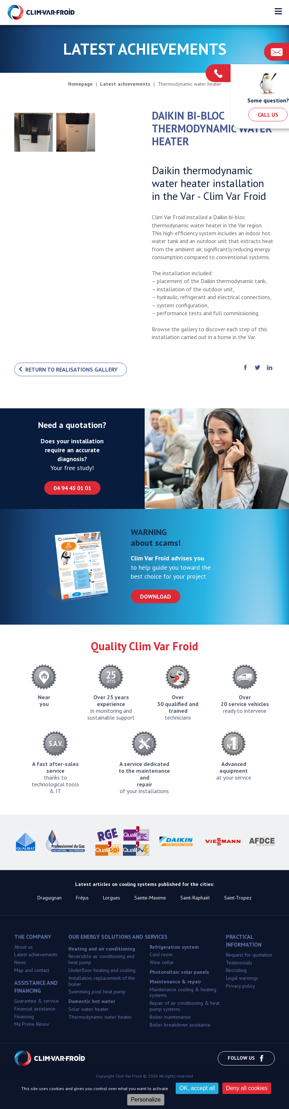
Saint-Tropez (238, 897)
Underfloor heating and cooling (101, 970)
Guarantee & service (36, 1001)
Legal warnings (242, 978)
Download (155, 596)
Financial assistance (34, 1008)
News (20, 962)
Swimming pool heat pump (97, 991)
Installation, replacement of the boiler (101, 981)
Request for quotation (249, 955)
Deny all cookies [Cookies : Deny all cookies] (247, 1088)
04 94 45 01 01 (72, 488)
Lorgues (111, 897)
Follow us (246, 1058)
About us (23, 947)
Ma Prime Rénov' (32, 1024)
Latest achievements (36, 954)
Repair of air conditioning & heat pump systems (185, 1006)
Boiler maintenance (170, 1017)
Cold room (161, 954)
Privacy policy (240, 986)
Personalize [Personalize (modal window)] (146, 1100)
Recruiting (236, 970)
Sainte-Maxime (150, 897)
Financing (24, 1016)
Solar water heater (88, 1009)
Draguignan (49, 897)
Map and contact (31, 970)
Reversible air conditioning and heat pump (101, 959)
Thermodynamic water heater (100, 1017)
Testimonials (239, 962)
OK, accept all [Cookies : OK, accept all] (197, 1088)
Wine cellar (162, 962)
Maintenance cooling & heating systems (183, 992)
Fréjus (82, 897)
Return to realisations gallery (71, 369)
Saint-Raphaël (195, 897)
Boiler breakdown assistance (180, 1025)
